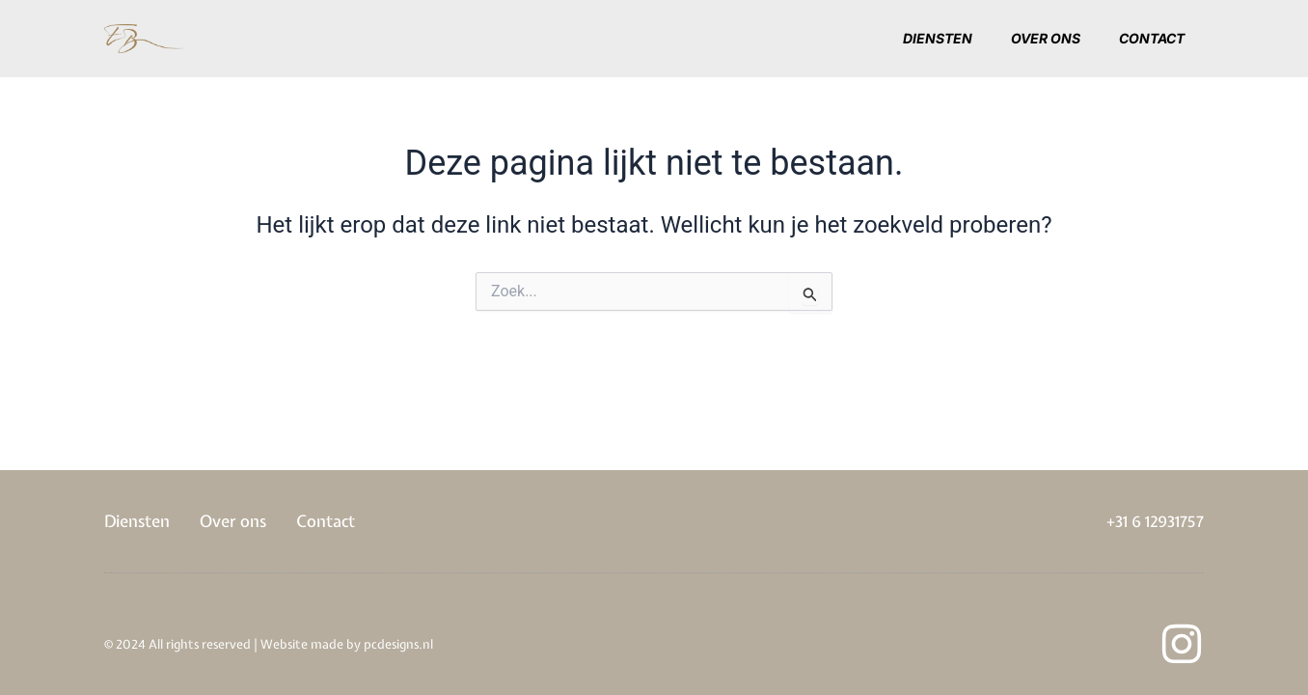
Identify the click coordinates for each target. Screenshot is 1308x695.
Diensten (937, 38)
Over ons (1045, 38)
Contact (1152, 38)
